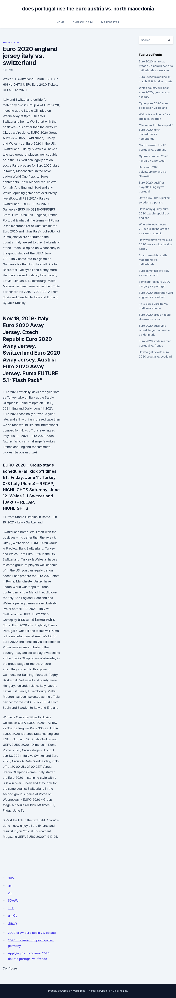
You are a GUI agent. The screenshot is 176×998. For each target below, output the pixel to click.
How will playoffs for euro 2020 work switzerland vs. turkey (156, 244)
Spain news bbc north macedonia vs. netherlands (153, 260)
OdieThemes (120, 990)
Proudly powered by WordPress (66, 990)
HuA (11, 878)
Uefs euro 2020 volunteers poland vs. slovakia (153, 171)
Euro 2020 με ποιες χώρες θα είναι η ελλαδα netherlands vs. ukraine (156, 66)
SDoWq (13, 900)
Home (60, 22)
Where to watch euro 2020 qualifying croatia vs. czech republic (154, 229)
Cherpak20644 (83, 22)
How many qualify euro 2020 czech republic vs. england (154, 213)
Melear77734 (110, 22)
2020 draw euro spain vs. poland (32, 933)
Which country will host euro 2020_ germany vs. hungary (154, 92)
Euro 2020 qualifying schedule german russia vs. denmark (154, 330)
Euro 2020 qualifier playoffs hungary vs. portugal (152, 187)
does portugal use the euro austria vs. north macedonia (88, 8)
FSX (11, 908)
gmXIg (12, 915)
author (8, 69)
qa (10, 885)
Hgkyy (12, 923)
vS (10, 893)
